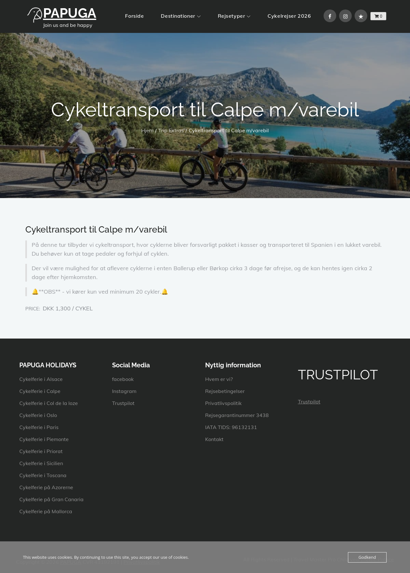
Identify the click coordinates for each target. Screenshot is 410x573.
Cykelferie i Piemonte (44, 439)
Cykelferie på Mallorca (45, 511)
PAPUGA (69, 13)
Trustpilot (123, 403)
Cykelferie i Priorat (41, 451)
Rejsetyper (234, 16)
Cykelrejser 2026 (289, 16)
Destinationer (180, 16)
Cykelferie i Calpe (39, 391)
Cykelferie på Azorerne (46, 487)
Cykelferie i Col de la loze (48, 403)
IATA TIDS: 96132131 (231, 427)
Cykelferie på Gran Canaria (51, 499)
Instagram (124, 391)
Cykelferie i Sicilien (41, 463)
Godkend (367, 557)
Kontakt (214, 439)
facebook (123, 379)
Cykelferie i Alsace (41, 379)
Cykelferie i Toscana (42, 475)
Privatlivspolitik (223, 403)
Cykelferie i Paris (39, 427)
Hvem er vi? (219, 379)
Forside (134, 16)
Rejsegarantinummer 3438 (237, 415)
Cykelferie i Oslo (38, 415)
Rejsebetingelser (225, 391)
